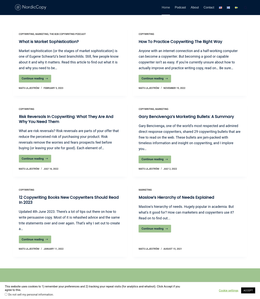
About (195, 7)
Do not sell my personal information (30, 294)
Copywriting (26, 34)
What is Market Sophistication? (49, 41)
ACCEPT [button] (248, 290)
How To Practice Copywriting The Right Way (180, 41)
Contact (209, 7)
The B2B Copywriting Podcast (67, 34)
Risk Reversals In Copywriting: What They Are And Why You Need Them (66, 119)
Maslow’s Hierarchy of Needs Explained (176, 197)
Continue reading (36, 79)
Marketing (41, 34)
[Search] (245, 7)
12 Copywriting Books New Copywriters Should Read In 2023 (69, 200)
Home (166, 7)
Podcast (180, 7)
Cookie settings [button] (228, 290)
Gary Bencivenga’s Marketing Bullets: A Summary (186, 116)
